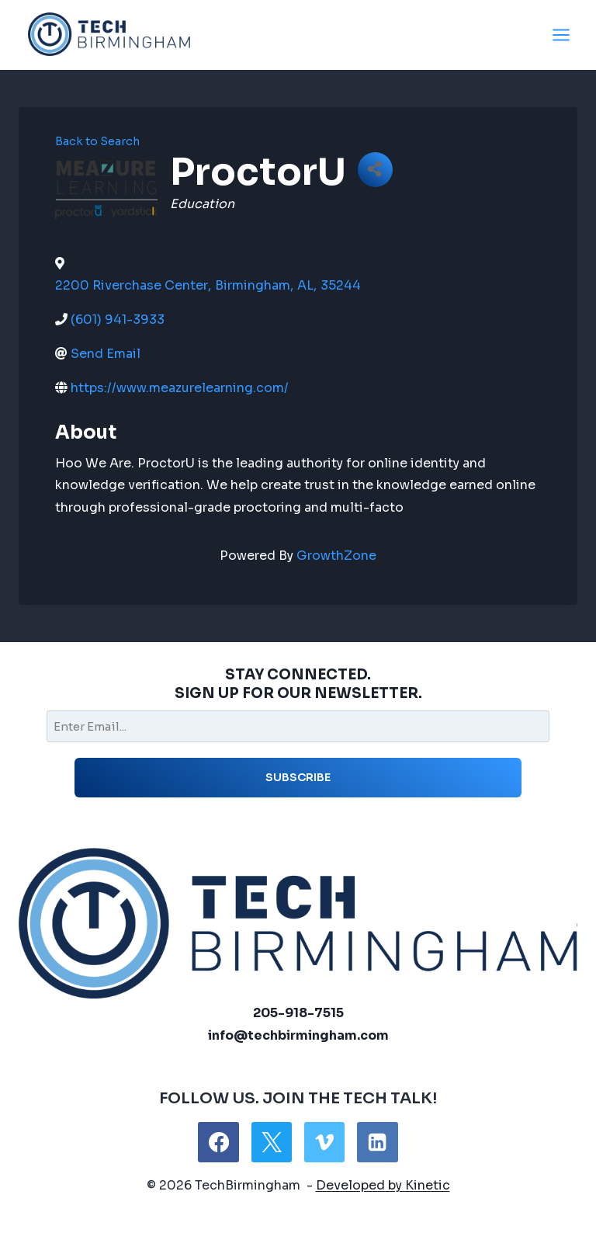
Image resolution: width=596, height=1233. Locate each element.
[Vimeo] (324, 1142)
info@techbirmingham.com (298, 1035)
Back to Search (97, 141)
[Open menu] (560, 34)
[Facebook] (218, 1142)
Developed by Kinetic (383, 1185)
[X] (271, 1142)
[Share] (375, 169)
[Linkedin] (377, 1142)
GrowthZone (336, 555)
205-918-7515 (298, 1013)
